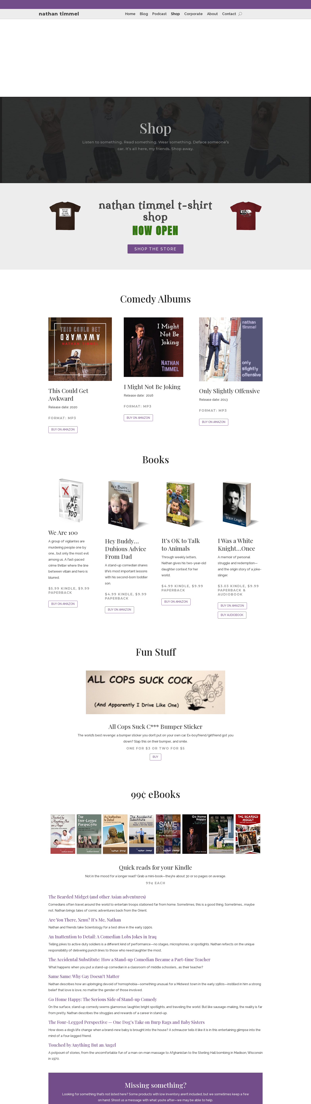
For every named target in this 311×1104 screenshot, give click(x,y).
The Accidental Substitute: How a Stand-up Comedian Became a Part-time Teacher (129, 882)
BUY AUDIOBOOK (232, 537)
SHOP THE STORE (155, 171)
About (212, 14)
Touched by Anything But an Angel (82, 967)
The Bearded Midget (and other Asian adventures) (97, 819)
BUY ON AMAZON (63, 352)
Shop (175, 14)
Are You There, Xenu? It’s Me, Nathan (84, 842)
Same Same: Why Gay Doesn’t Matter (83, 899)
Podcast (159, 14)
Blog (144, 14)
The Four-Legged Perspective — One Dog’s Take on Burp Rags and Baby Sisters (126, 944)
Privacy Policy (263, 1071)
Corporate (193, 14)
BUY (155, 679)
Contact (229, 14)
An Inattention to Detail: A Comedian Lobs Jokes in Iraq (102, 859)
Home (130, 14)
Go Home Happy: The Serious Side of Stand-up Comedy (102, 921)
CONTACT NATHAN (156, 1034)
